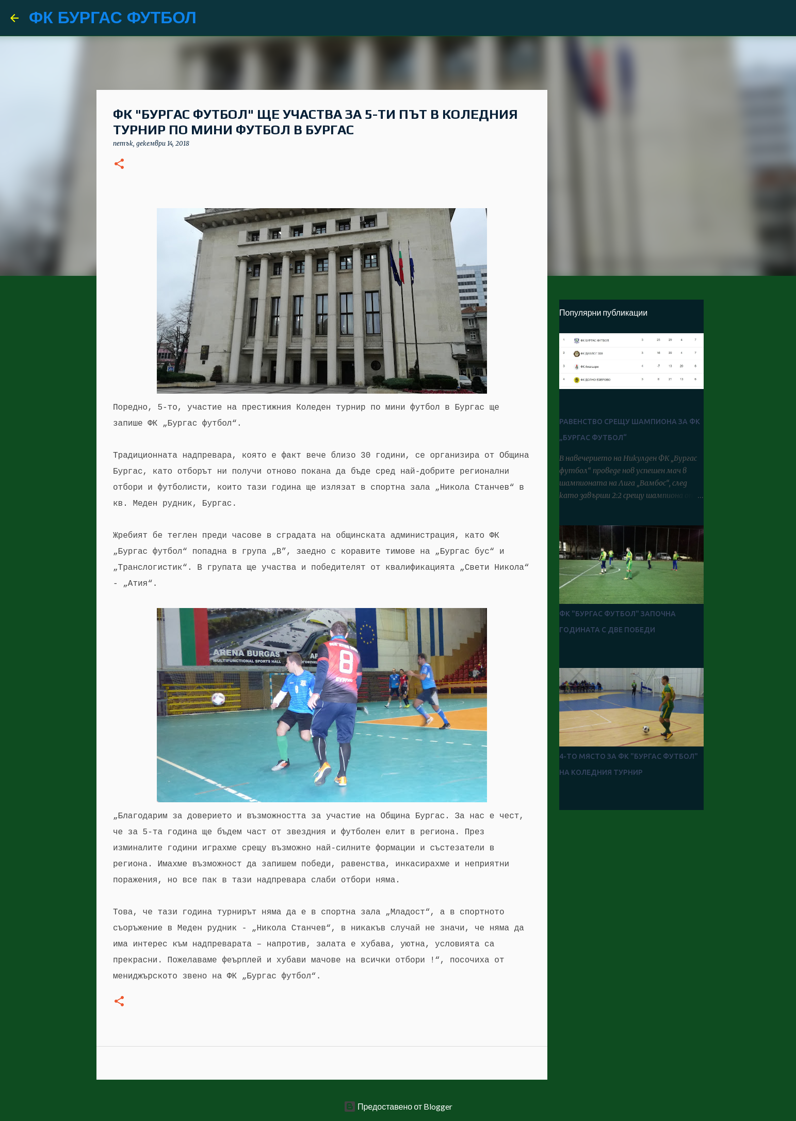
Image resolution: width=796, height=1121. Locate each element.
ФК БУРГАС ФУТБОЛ (113, 17)
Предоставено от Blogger (398, 1106)
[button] (119, 165)
